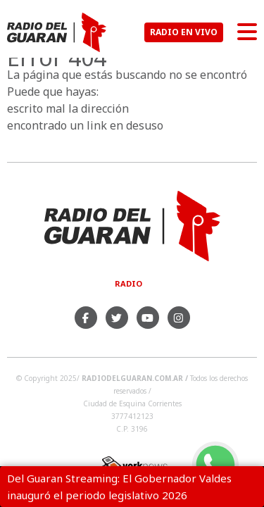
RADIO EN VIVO (184, 32)
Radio (128, 283)
